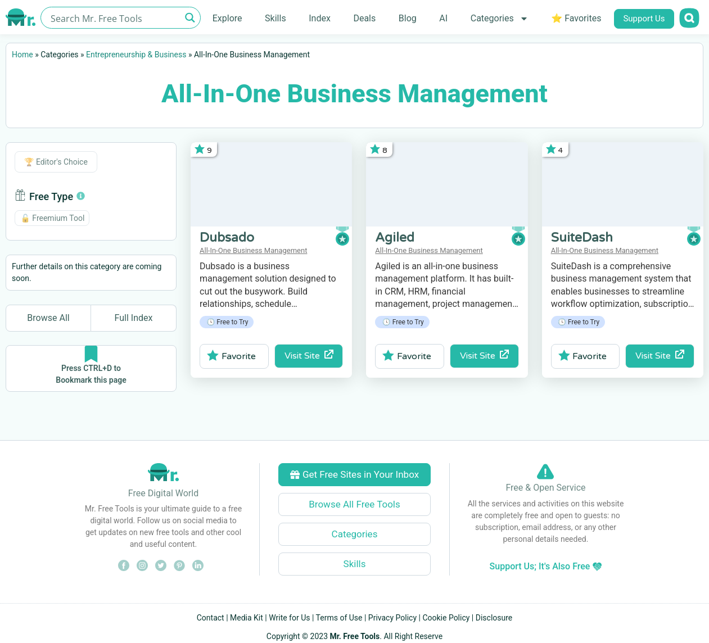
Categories (500, 18)
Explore (227, 18)
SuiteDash (582, 238)
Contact (210, 617)
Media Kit (246, 617)
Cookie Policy (445, 617)
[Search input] (114, 17)
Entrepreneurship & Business (136, 54)
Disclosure (494, 617)
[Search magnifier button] (190, 18)
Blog (408, 18)
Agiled (394, 238)
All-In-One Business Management (253, 250)
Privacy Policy (392, 617)
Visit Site (308, 355)
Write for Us (289, 617)
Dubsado (227, 238)
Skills (275, 18)
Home (22, 54)
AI (443, 18)
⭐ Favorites (576, 18)
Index (320, 18)
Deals (364, 18)
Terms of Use (339, 617)
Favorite (231, 356)
